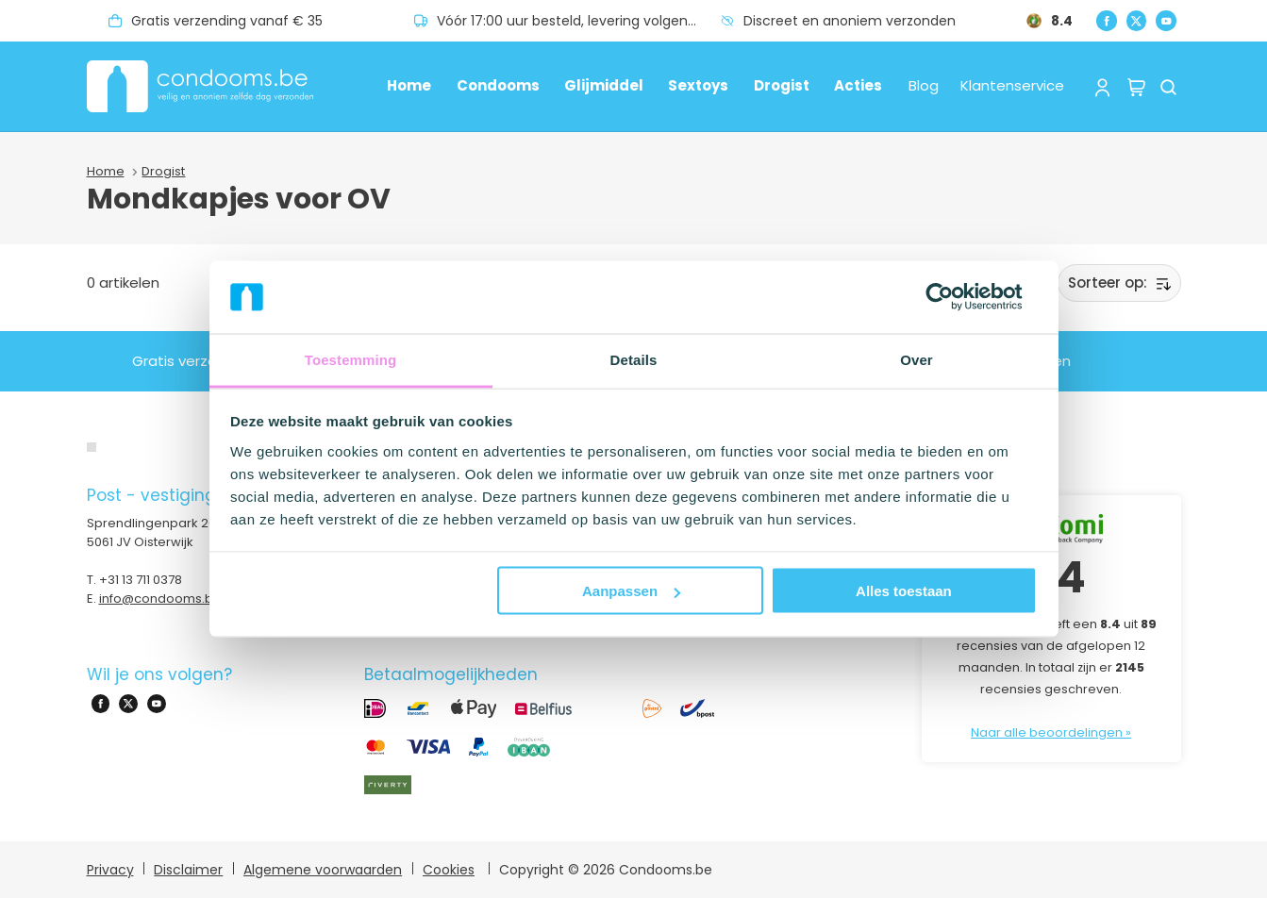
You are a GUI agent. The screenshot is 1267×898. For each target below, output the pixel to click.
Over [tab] (916, 359)
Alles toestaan (904, 591)
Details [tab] (634, 359)
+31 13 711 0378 (140, 580)
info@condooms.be (160, 598)
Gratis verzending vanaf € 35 (227, 20)
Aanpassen (631, 591)
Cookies (449, 869)
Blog (924, 85)
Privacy (110, 869)
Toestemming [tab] (351, 359)
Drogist (781, 85)
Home (409, 85)
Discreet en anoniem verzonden (849, 20)
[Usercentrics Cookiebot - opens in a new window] (954, 297)
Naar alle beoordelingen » (1051, 732)
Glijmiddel (603, 85)
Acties (858, 85)
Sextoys (698, 85)
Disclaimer (188, 869)
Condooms (498, 85)
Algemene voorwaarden (322, 869)
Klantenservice (1012, 85)
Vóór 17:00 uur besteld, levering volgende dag (579, 20)
